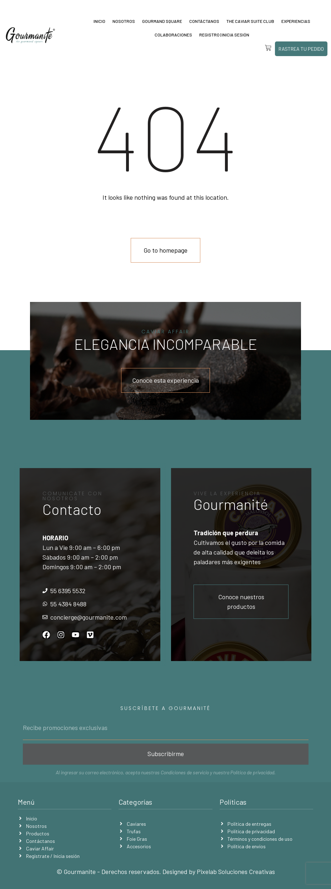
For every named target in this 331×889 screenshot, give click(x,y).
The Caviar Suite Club (250, 21)
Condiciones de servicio (185, 772)
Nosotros (123, 21)
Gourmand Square (162, 21)
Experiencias (295, 21)
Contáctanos (204, 21)
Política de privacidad (252, 772)
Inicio (99, 21)
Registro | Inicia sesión (224, 34)
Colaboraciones (173, 34)
